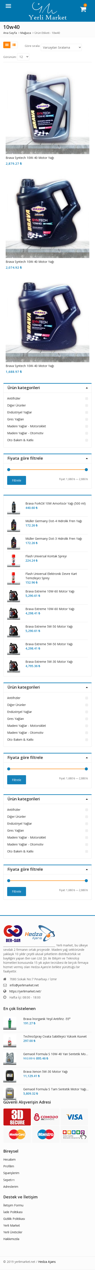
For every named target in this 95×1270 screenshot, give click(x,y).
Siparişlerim (11, 1173)
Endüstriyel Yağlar (19, 412)
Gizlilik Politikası (14, 1219)
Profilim (8, 1166)
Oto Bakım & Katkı (20, 440)
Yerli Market (11, 1225)
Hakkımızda (11, 1239)
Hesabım (9, 1159)
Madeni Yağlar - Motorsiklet (26, 426)
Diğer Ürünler (16, 405)
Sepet (7, 1180)
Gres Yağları (15, 419)
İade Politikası (13, 1212)
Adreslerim (10, 1186)
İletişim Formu (13, 1205)
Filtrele (16, 480)
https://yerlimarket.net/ (25, 991)
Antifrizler (13, 398)
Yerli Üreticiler (12, 1232)
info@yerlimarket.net (24, 985)
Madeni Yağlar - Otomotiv (25, 433)
